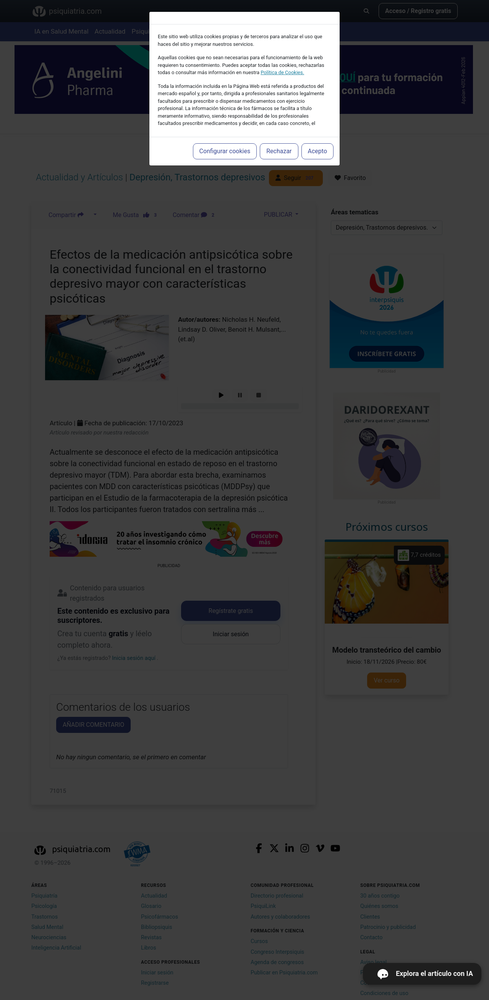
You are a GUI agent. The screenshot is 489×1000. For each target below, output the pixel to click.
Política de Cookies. (282, 72)
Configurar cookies (225, 151)
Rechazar (278, 151)
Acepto (317, 151)
